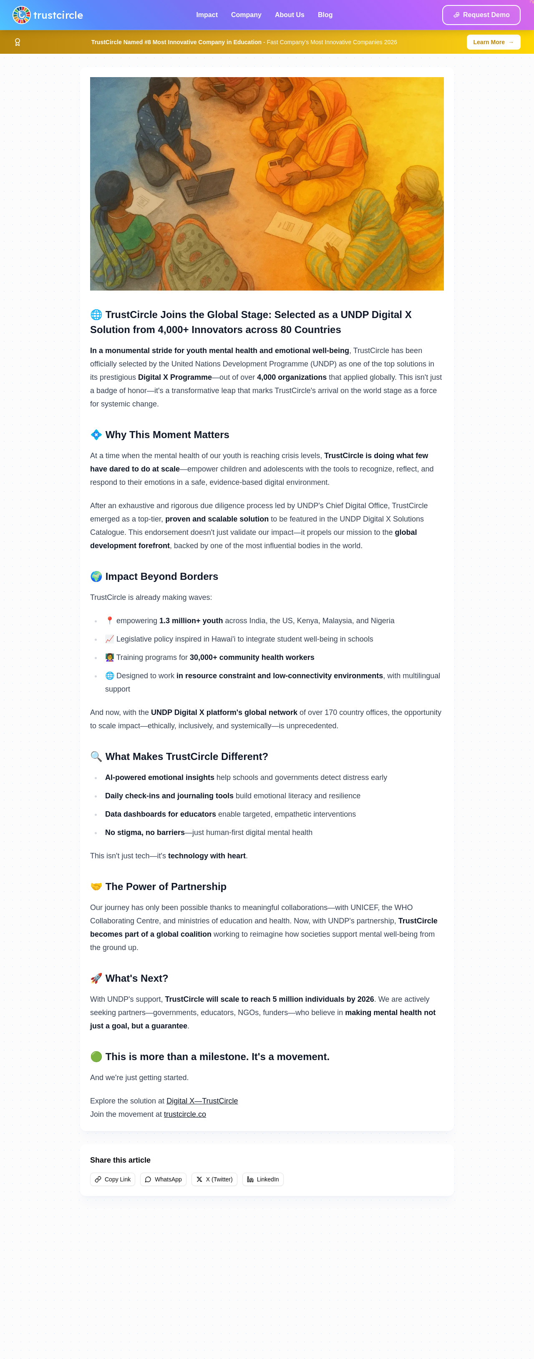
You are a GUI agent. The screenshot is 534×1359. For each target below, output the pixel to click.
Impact (207, 14)
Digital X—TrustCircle (202, 1101)
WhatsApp (163, 1179)
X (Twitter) (214, 1179)
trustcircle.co (185, 1114)
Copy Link (113, 1179)
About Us (290, 14)
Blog (325, 14)
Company (246, 14)
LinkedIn (263, 1179)
